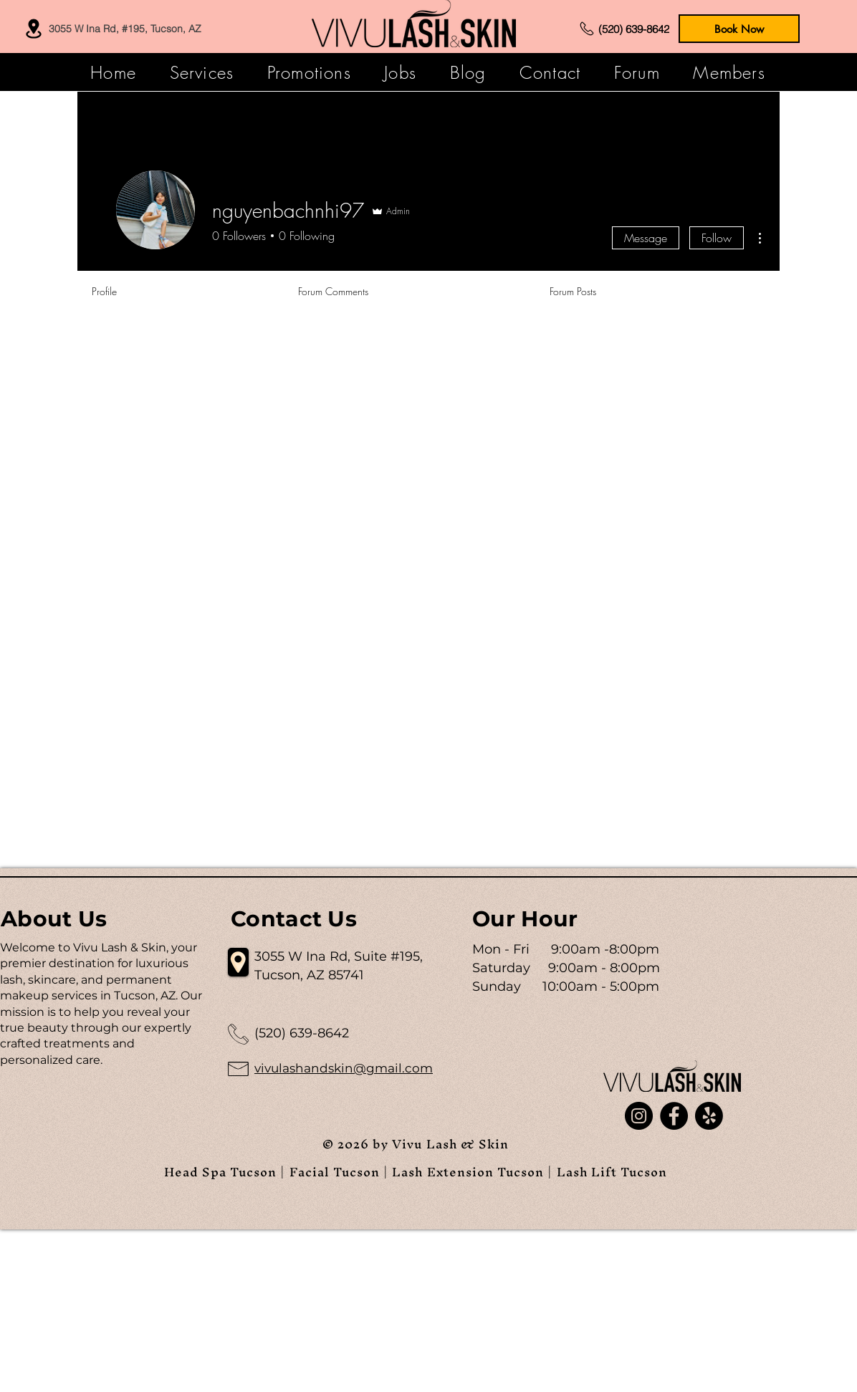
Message (645, 238)
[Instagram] (639, 1116)
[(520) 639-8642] (623, 28)
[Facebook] (674, 1116)
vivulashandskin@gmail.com (343, 1068)
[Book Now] (739, 28)
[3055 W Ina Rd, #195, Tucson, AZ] (111, 28)
